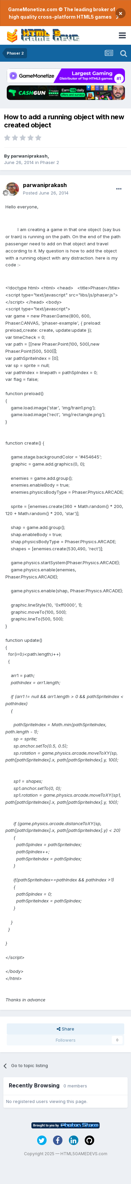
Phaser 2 (49, 162)
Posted (46, 193)
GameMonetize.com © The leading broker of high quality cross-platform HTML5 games (61, 13)
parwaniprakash (29, 156)
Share (65, 1029)
